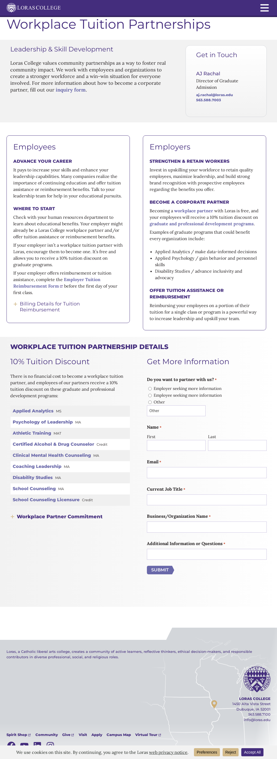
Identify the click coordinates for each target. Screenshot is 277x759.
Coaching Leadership (37, 466)
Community (46, 734)
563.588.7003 (208, 100)
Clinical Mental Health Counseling (52, 455)
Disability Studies (33, 477)
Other (159, 402)
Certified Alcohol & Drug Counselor (53, 444)
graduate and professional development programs (202, 223)
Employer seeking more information (188, 388)
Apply (96, 734)
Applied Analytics (33, 410)
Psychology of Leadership (43, 422)
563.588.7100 (259, 714)
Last (212, 436)
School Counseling (34, 488)
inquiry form (70, 90)
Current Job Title (166, 489)
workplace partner (193, 210)
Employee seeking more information (188, 395)
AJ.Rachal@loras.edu (214, 95)
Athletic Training (32, 433)
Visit (83, 734)
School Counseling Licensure (46, 499)
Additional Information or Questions (186, 544)
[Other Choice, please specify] (176, 410)
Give (66, 734)
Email (154, 462)
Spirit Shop (16, 734)
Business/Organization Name (179, 516)
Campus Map (119, 734)
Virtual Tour (146, 734)
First (151, 436)
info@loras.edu (257, 720)
